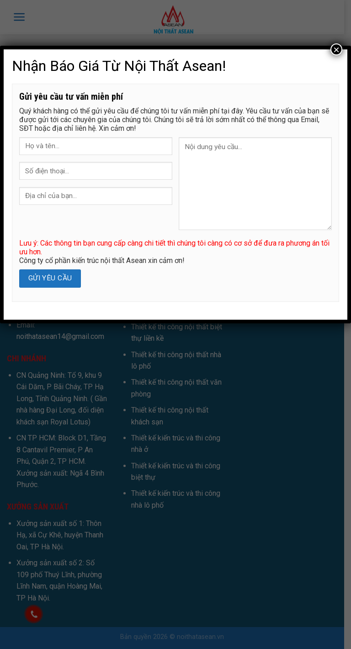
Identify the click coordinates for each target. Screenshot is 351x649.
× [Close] (336, 49)
